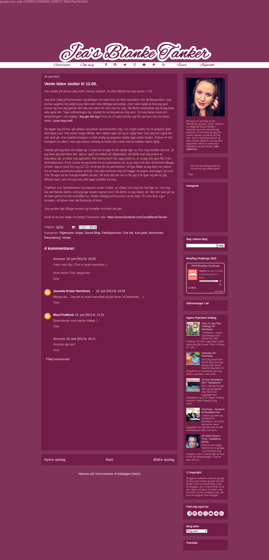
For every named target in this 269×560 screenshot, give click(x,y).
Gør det (128, 232)
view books (218, 291)
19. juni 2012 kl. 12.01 (89, 314)
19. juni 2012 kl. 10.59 (110, 291)
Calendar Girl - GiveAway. (209, 354)
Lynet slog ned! (62, 120)
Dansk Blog (92, 232)
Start (109, 460)
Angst (79, 232)
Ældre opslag (163, 460)
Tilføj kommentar (58, 359)
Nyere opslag (54, 460)
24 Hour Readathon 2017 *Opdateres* (212, 381)
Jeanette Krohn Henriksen (71, 291)
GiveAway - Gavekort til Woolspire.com (213, 411)
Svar (56, 278)
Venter (66, 237)
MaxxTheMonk (63, 314)
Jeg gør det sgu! (90, 116)
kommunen (156, 232)
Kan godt (141, 232)
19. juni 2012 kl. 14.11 (81, 338)
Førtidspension (112, 232)
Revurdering (52, 237)
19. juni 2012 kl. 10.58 (81, 258)
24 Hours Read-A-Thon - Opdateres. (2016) (211, 438)
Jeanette (202, 271)
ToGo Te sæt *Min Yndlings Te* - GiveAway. (211, 326)
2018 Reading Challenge (205, 265)
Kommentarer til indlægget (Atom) (117, 473)
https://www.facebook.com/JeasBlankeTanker (137, 217)
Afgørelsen (67, 232)
